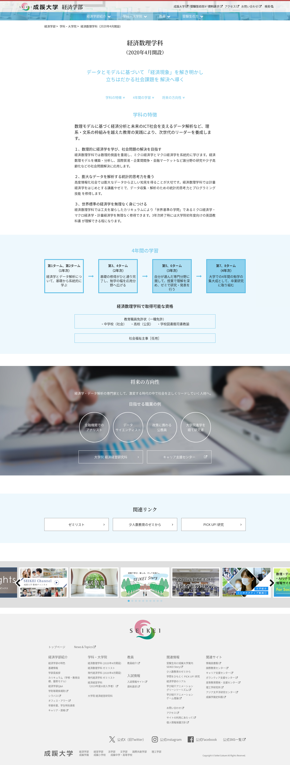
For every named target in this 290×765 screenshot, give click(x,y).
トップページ (56, 647)
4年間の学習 (143, 97)
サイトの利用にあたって (181, 717)
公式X (127, 739)
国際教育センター (217, 668)
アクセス (232, 6)
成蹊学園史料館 (216, 697)
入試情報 (133, 675)
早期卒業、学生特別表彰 (61, 705)
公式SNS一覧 (234, 739)
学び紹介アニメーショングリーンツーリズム (180, 688)
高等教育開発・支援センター (223, 682)
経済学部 (84, 752)
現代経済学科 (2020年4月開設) (104, 673)
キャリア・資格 (58, 710)
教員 (130, 657)
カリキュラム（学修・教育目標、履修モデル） (64, 679)
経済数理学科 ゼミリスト (101, 668)
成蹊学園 (84, 755)
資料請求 (215, 6)
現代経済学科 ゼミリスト (101, 678)
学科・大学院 (97, 657)
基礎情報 (53, 668)
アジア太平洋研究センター (222, 692)
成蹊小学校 (100, 755)
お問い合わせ (251, 6)
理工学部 (156, 752)
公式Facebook (202, 739)
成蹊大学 (181, 6)
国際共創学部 (139, 752)
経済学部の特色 (56, 663)
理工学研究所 (215, 687)
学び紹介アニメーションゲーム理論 (180, 696)
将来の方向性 (173, 97)
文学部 (123, 752)
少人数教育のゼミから (179, 671)
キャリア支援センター (219, 673)
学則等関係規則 (58, 691)
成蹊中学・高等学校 (121, 755)
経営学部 (98, 752)
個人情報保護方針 (178, 722)
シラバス (54, 696)
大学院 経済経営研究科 (100, 696)
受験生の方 (198, 6)
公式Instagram (167, 739)
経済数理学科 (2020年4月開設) (104, 663)
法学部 (111, 752)
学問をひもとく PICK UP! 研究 (183, 676)
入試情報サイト (137, 682)
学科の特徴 (115, 97)
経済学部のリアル (176, 681)
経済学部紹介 (58, 657)
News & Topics (85, 647)
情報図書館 (213, 663)
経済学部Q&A (55, 686)
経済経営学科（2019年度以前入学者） (103, 684)
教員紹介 (133, 663)
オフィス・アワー (59, 700)
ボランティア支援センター (222, 678)
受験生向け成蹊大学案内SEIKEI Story (180, 665)
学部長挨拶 (54, 673)
